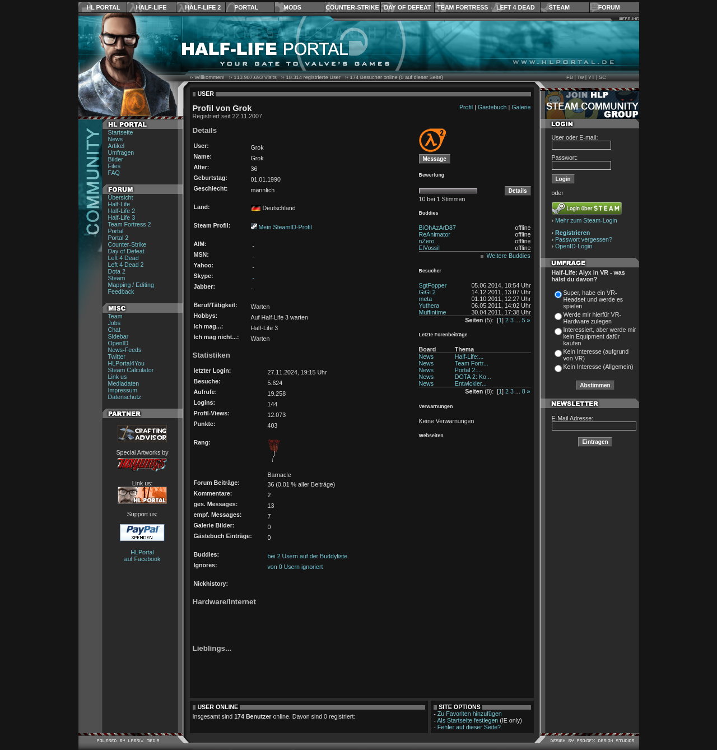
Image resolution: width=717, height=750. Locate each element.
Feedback (121, 291)
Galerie (520, 107)
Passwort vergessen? (583, 239)
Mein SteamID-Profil (284, 227)
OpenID (118, 343)
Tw (580, 77)
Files (114, 166)
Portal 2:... (468, 370)
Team (115, 316)
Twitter (116, 356)
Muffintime (432, 312)
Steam (559, 7)
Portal (246, 7)
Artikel (116, 145)
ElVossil (429, 247)
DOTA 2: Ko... (473, 376)
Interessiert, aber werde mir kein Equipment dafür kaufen (600, 336)
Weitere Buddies (508, 255)
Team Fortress (462, 7)
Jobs (114, 323)
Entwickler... (471, 383)
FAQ (114, 172)
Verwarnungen (436, 406)
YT (591, 77)
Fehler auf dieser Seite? (469, 727)
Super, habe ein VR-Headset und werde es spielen (593, 299)
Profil (466, 107)
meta (425, 298)
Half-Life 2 (203, 7)
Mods (292, 7)
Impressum (123, 390)
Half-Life (151, 7)
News (115, 139)
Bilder (115, 159)
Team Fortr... (471, 363)
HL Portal (103, 7)
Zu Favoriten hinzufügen (469, 713)
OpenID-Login (573, 246)
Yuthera (429, 305)
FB (569, 77)
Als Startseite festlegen (467, 720)
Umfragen (121, 152)
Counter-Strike (352, 7)
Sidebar (118, 336)
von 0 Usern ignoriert (295, 566)
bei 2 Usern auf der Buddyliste (308, 556)
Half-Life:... (469, 356)
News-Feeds (125, 349)
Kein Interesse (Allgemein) (599, 366)
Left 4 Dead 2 (126, 264)
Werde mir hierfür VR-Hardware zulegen (592, 318)
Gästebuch (492, 107)
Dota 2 (116, 271)
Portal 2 (118, 237)
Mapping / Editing (131, 284)
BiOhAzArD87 (437, 227)
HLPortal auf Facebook (142, 555)
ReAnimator (434, 234)
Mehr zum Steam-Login (586, 220)
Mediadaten (123, 383)
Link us (117, 376)
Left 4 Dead (515, 7)
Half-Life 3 (122, 217)
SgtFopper (433, 285)
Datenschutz (124, 396)
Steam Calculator (131, 370)
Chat (114, 329)
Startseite (120, 132)
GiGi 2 (427, 292)
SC (602, 77)
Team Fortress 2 (129, 224)
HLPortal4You (126, 363)
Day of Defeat (407, 7)
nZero (427, 241)
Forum (609, 7)
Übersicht (120, 197)
